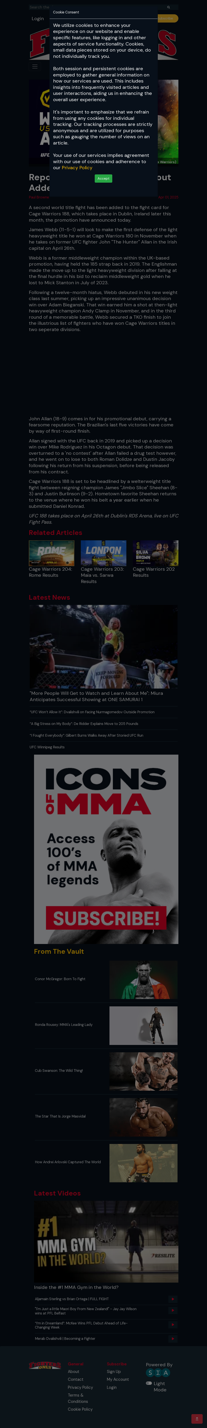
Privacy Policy (77, 167)
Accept (103, 178)
